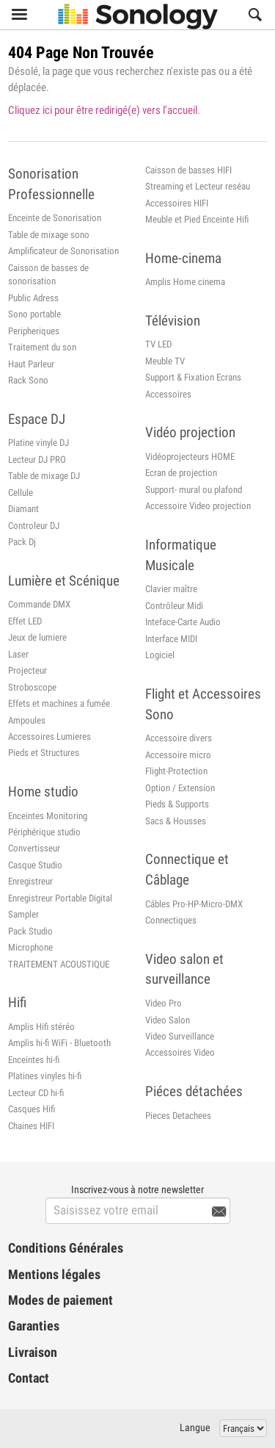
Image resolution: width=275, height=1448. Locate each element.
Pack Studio (30, 931)
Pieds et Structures (43, 752)
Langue (195, 1427)
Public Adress (33, 297)
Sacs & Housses (175, 820)
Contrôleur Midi (174, 605)
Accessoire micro (178, 754)
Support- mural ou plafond (193, 489)
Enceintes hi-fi (33, 1059)
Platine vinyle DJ (38, 442)
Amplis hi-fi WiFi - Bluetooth (59, 1042)
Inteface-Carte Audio (183, 621)
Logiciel (160, 654)
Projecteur (27, 670)
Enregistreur (30, 881)
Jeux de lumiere (37, 637)
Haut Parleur (31, 364)
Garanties (33, 1326)
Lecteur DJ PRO (37, 459)
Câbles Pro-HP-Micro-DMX (194, 903)
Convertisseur (34, 848)
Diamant (23, 508)
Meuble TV (165, 361)
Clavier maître (171, 588)
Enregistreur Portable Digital (60, 898)
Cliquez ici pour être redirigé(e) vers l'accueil (102, 110)
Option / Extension (180, 787)
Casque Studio (35, 865)
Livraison (32, 1352)
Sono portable (34, 314)
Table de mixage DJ (44, 475)
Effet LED (25, 621)
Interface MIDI (171, 638)
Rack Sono (28, 380)
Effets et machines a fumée (59, 703)
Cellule (20, 492)
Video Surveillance (179, 1036)
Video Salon (167, 1020)
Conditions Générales (65, 1248)
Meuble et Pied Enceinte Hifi (197, 219)
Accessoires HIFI (176, 203)
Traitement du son (42, 347)
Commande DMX (39, 604)
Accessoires (168, 394)
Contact (28, 1378)
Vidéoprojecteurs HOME (190, 456)
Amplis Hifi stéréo (41, 1026)
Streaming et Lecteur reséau (197, 186)
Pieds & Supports (177, 804)
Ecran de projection (181, 472)
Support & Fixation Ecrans (193, 377)
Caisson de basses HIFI (188, 170)
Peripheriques (33, 330)
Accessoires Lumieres (49, 736)
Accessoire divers (178, 737)
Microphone (30, 947)
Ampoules (26, 720)
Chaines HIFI (31, 1125)
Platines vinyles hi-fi (44, 1075)
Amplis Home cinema (185, 281)
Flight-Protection (176, 771)
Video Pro (163, 1003)
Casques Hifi (31, 1108)
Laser (18, 654)
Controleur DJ (33, 525)
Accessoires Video (180, 1052)
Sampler (23, 914)
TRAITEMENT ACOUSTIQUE (58, 964)
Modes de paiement (60, 1300)
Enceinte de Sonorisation (54, 217)
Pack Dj (22, 541)
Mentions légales (54, 1274)
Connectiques (171, 920)
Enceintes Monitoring (47, 815)
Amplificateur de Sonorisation (63, 250)
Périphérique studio (44, 832)
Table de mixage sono (48, 234)
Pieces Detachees (178, 1115)
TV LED (158, 344)
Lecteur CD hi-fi (36, 1092)
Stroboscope (32, 687)
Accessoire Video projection (198, 505)
